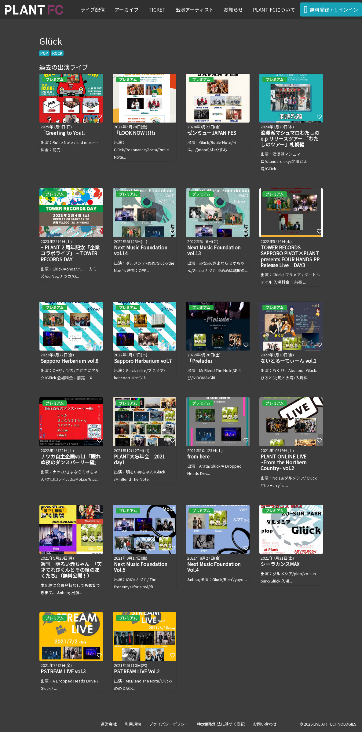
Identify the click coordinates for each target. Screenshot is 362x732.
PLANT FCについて (274, 9)
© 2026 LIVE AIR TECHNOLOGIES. (328, 724)
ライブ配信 (92, 9)
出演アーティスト (194, 9)
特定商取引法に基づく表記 (221, 724)
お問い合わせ (265, 724)
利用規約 (133, 724)
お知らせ (233, 9)
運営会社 (109, 724)
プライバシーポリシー (169, 724)
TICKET (157, 9)
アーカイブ (127, 9)
